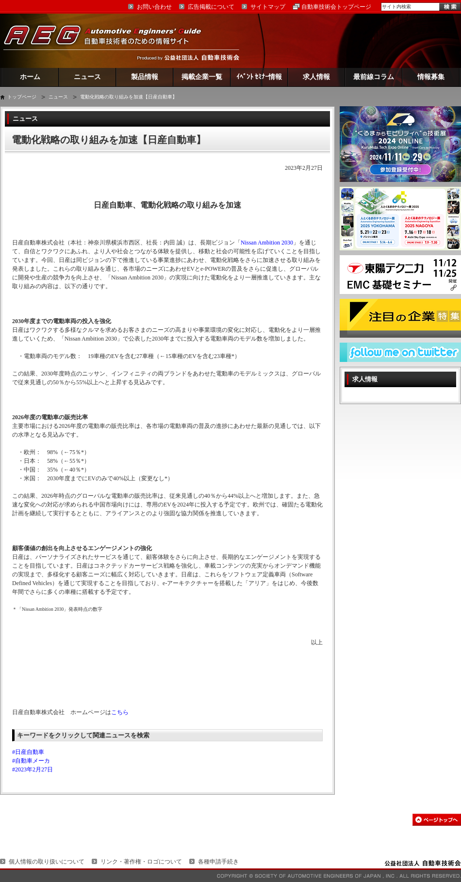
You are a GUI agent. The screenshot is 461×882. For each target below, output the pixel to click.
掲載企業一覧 (201, 77)
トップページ (21, 96)
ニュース (87, 77)
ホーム (30, 77)
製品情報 (144, 77)
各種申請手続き (218, 861)
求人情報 (316, 77)
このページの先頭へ (436, 820)
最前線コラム (373, 77)
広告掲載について (211, 6)
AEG (108, 40)
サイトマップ (267, 6)
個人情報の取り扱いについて (46, 861)
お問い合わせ (154, 6)
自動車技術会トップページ (336, 6)
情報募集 (431, 77)
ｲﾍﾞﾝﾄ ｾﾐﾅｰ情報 (259, 77)
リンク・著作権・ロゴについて (141, 861)
